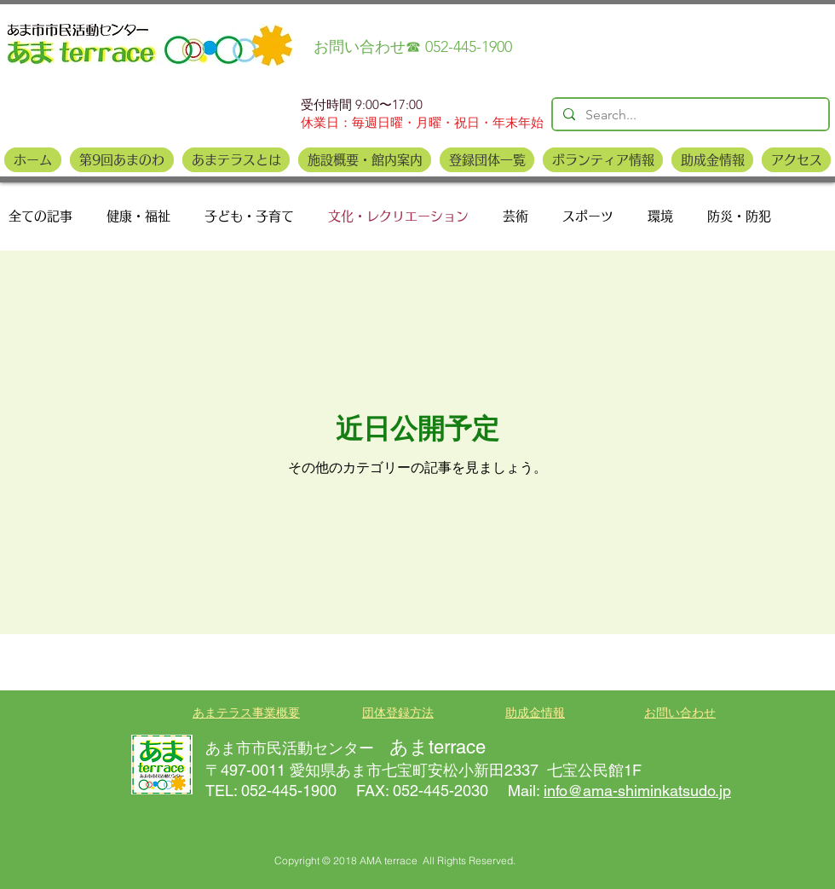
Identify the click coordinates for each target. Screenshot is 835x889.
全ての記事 (40, 216)
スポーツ (587, 216)
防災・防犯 (739, 216)
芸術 (515, 216)
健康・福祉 (138, 216)
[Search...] (688, 115)
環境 (660, 216)
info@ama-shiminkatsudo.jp (637, 791)
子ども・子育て (249, 216)
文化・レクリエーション (398, 216)
